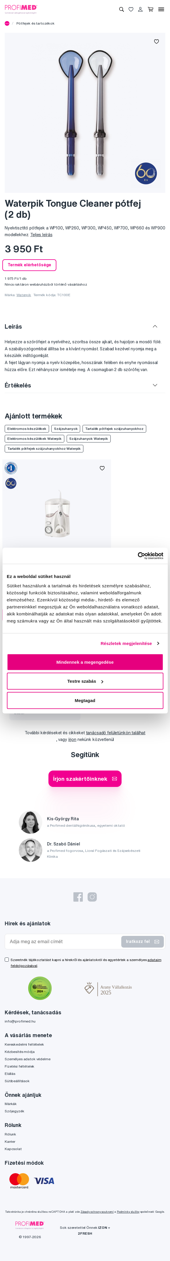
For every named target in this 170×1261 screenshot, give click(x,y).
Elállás (10, 1073)
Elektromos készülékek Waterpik (34, 438)
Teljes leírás (41, 235)
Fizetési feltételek (19, 1066)
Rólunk (10, 1134)
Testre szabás (85, 681)
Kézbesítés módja (20, 1052)
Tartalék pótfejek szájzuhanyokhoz (114, 428)
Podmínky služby (128, 1211)
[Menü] (161, 9)
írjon (72, 739)
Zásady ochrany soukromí (97, 1211)
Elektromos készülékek (26, 428)
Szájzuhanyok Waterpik (88, 438)
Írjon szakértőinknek (85, 778)
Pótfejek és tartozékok (35, 23)
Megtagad (85, 700)
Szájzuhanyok (66, 428)
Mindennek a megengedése (85, 661)
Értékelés (18, 385)
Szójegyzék (14, 1111)
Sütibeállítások (17, 1081)
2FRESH (85, 1233)
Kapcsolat (13, 1149)
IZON (102, 1227)
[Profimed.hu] (21, 9)
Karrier (10, 1141)
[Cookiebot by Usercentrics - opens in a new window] (137, 556)
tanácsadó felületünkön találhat (116, 733)
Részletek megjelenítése (126, 643)
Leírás (13, 326)
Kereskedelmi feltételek (24, 1044)
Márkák (11, 1104)
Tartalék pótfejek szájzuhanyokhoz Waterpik (44, 448)
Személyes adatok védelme (28, 1059)
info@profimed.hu (20, 1021)
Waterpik (23, 295)
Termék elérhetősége (29, 265)
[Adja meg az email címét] (64, 941)
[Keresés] (121, 9)
